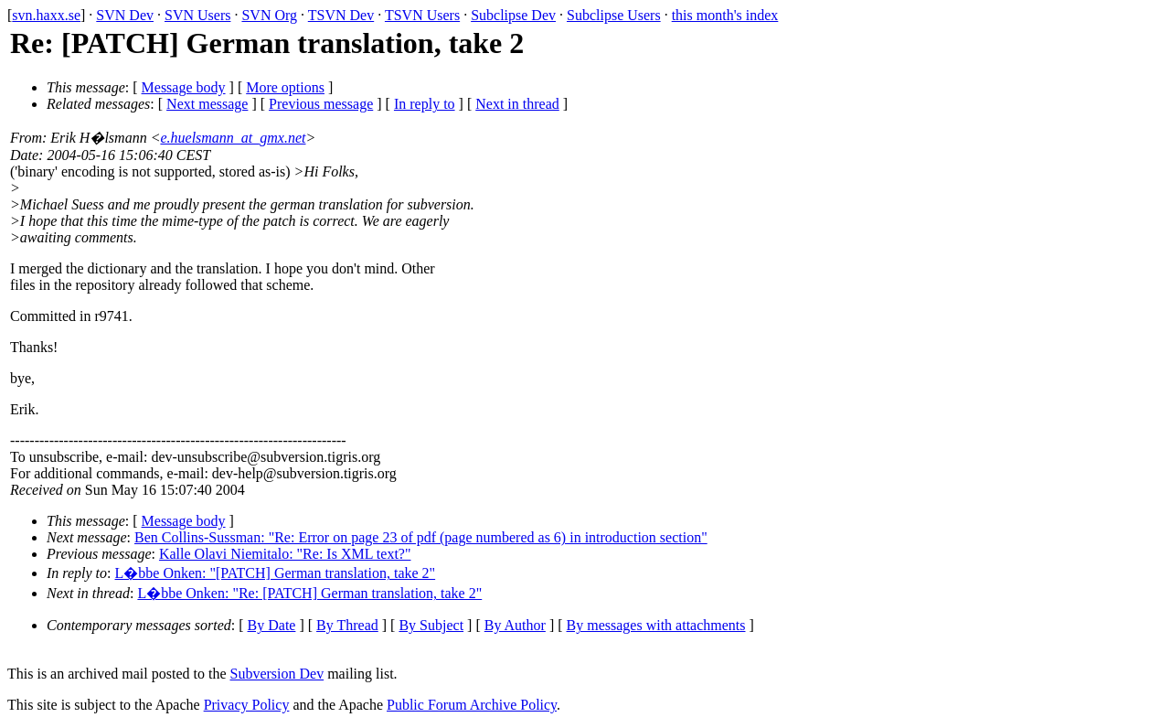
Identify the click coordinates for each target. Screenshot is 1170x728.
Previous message (321, 104)
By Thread (347, 625)
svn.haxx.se (46, 15)
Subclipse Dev (513, 15)
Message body (184, 87)
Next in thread (517, 104)
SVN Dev (125, 15)
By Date (272, 625)
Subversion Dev (277, 673)
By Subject (431, 625)
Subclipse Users (614, 15)
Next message (207, 104)
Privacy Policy (247, 704)
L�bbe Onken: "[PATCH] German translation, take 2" (275, 573)
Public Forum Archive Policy (472, 704)
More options (285, 87)
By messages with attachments (656, 625)
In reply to (424, 104)
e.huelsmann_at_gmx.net (232, 137)
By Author (515, 625)
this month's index (725, 15)
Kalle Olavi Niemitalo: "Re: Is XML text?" (285, 554)
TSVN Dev (341, 15)
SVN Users (197, 15)
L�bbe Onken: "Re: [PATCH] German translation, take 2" (309, 593)
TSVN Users (422, 15)
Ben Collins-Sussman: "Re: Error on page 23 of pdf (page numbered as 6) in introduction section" (420, 537)
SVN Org (269, 15)
